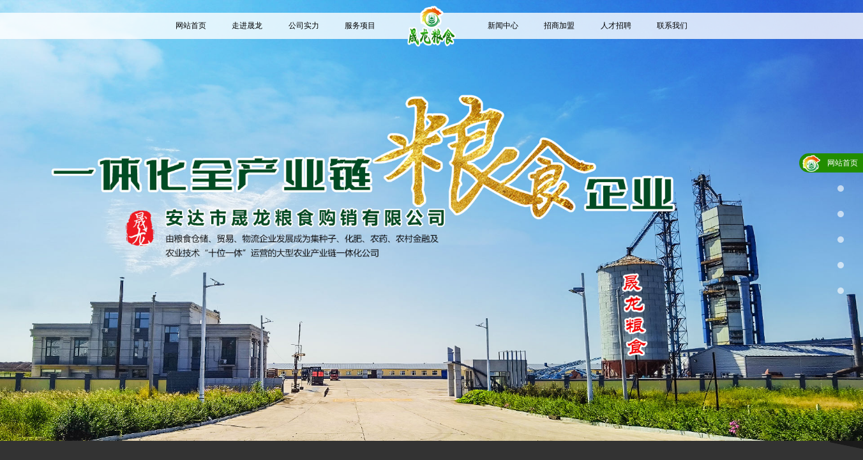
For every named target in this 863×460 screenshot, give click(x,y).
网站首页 (191, 25)
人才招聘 (616, 25)
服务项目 (360, 25)
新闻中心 (503, 25)
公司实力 (304, 25)
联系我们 (672, 25)
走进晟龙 (247, 25)
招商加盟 (559, 25)
